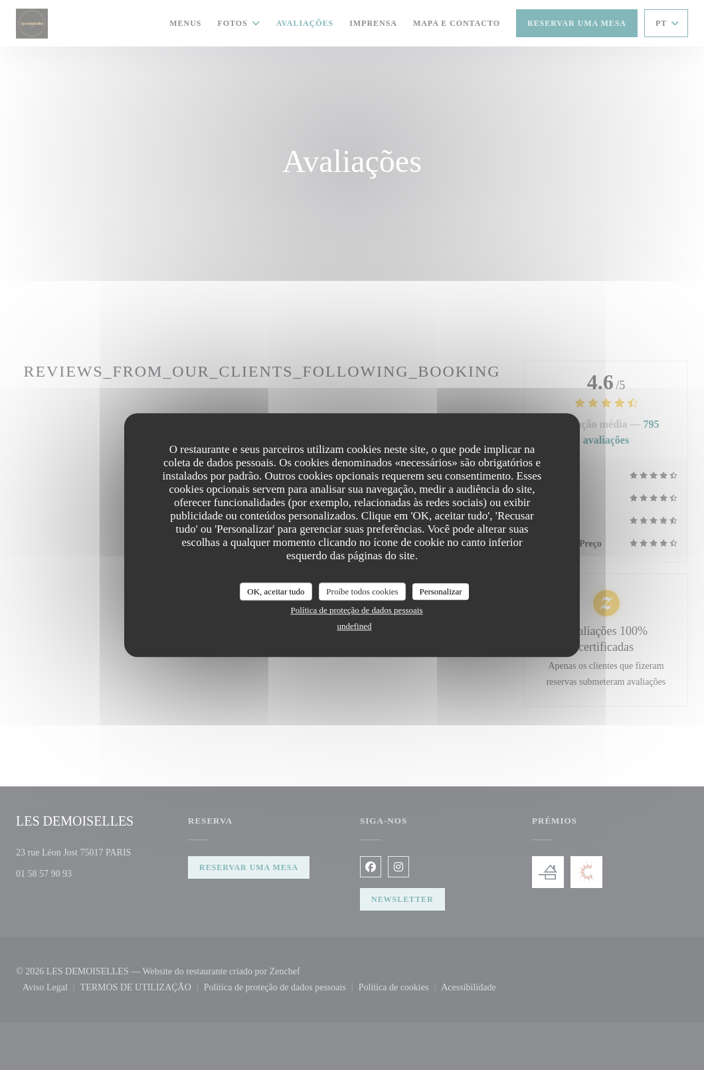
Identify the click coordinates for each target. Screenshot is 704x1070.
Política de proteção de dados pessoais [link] (357, 610)
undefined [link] (354, 626)
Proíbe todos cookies (362, 591)
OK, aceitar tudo (275, 591)
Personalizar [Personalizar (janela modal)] (440, 591)
